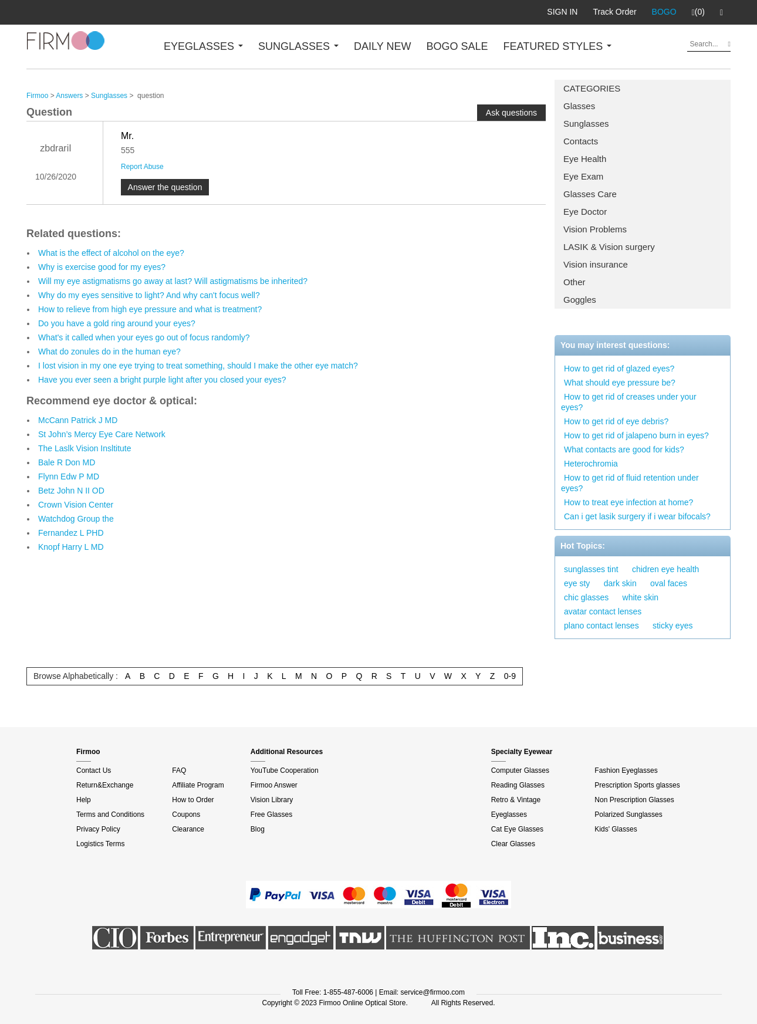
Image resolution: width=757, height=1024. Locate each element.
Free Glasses (271, 814)
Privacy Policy (98, 829)
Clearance (188, 829)
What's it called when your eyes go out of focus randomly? (144, 337)
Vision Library (272, 800)
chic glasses (586, 597)
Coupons (186, 814)
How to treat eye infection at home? (628, 502)
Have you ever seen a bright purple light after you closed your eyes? (162, 379)
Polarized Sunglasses (628, 814)
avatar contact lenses (602, 611)
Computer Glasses (520, 770)
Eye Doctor (585, 212)
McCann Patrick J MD (77, 420)
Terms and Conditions (110, 814)
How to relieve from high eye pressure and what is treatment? (150, 309)
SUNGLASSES (298, 46)
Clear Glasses (513, 844)
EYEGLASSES (203, 46)
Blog (258, 829)
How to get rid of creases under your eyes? (629, 402)
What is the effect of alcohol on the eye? (111, 253)
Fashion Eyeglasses (625, 770)
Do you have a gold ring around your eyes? (116, 323)
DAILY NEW (382, 46)
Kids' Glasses (615, 829)
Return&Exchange (104, 785)
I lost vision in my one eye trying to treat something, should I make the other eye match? (198, 365)
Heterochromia (591, 463)
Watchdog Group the (76, 518)
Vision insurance (595, 264)
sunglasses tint (591, 569)
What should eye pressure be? (619, 382)
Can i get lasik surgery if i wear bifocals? (637, 516)
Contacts (580, 141)
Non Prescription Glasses (634, 800)
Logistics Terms (100, 844)
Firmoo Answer (274, 785)
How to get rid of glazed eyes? (619, 368)
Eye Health (584, 159)
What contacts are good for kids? (624, 449)
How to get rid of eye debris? (616, 421)
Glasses (579, 106)
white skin (640, 597)
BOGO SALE (457, 46)
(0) (698, 12)
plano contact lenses (601, 625)
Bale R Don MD (66, 462)
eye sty (577, 583)
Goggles (579, 300)
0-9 (510, 676)
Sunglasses (586, 124)
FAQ (179, 770)
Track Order (614, 11)
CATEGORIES (591, 88)
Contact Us (93, 770)
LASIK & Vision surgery (609, 247)
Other (574, 282)
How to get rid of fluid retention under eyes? (630, 483)
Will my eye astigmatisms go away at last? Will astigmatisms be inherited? (172, 281)
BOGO (664, 11)
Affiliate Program (198, 785)
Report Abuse (142, 167)
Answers (69, 96)
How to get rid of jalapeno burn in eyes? (636, 435)
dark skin (620, 583)
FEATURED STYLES (557, 46)
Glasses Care (590, 194)
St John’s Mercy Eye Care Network (101, 434)
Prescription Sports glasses (637, 785)
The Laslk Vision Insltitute (84, 448)
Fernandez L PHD (71, 533)
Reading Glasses (518, 785)
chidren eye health (665, 569)
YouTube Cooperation (285, 770)
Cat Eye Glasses (517, 829)
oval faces (668, 583)
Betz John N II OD (71, 490)
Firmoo (37, 96)
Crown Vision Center (75, 504)
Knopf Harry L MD (71, 547)
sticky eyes (672, 625)
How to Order (193, 800)
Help (83, 800)
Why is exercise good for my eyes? (101, 267)
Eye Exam (583, 176)
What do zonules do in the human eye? (109, 351)
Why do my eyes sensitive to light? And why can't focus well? (149, 295)
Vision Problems (595, 229)
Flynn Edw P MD (68, 476)
